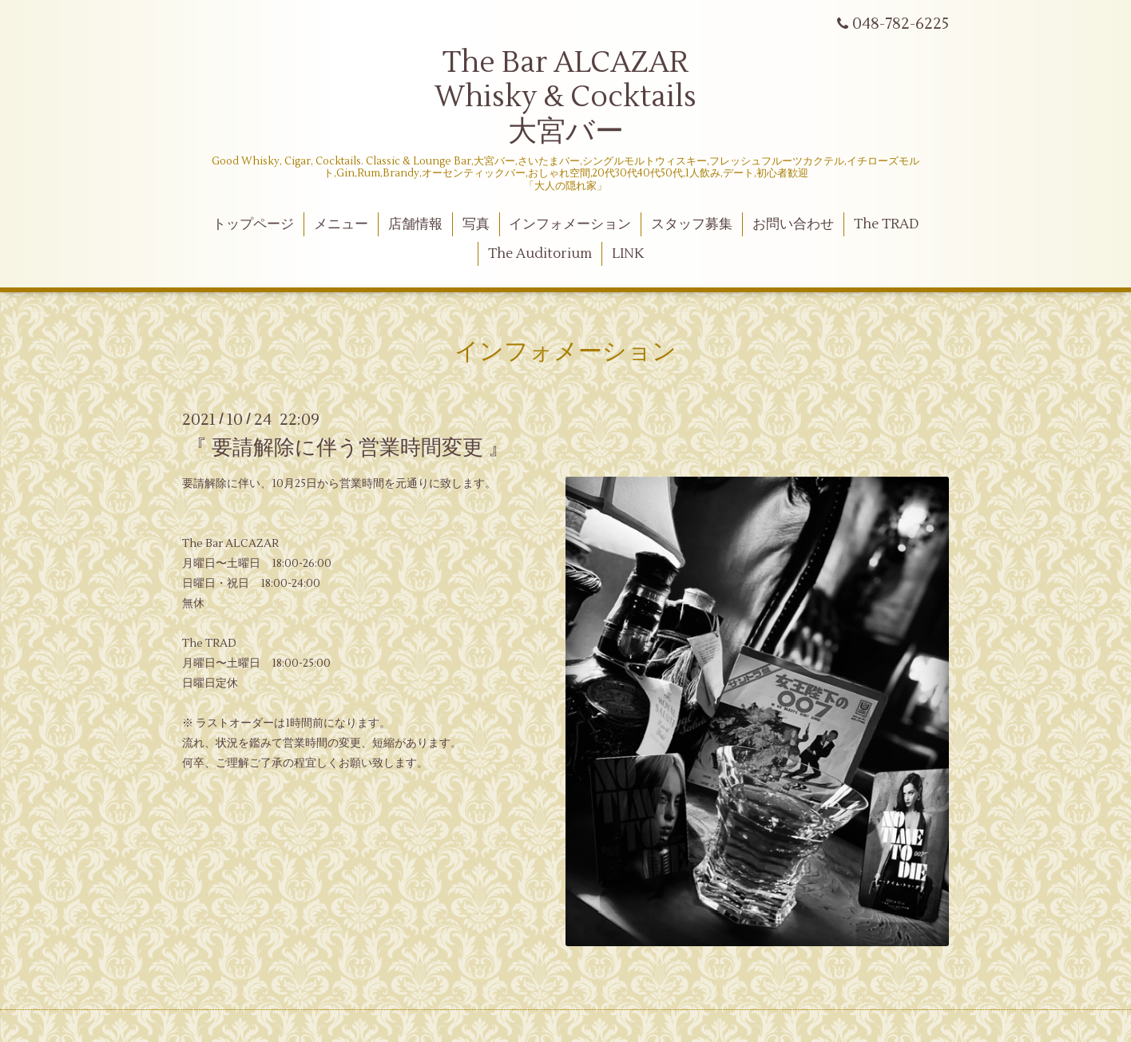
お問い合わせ (793, 224)
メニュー (341, 224)
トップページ (253, 224)
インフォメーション (570, 224)
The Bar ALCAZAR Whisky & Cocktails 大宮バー (565, 97)
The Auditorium (540, 254)
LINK (628, 254)
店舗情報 (415, 224)
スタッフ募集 (691, 224)
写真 (476, 224)
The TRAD (886, 224)
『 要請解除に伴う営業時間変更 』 (347, 448)
